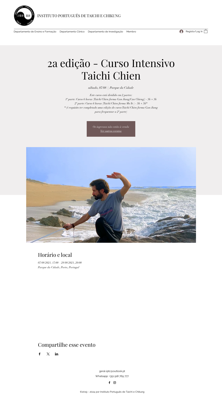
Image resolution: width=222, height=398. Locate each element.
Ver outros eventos (111, 131)
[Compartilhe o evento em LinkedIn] (56, 354)
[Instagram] (114, 382)
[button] (205, 31)
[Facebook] (109, 382)
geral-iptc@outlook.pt (112, 371)
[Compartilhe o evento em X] (48, 354)
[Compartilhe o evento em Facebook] (39, 354)
